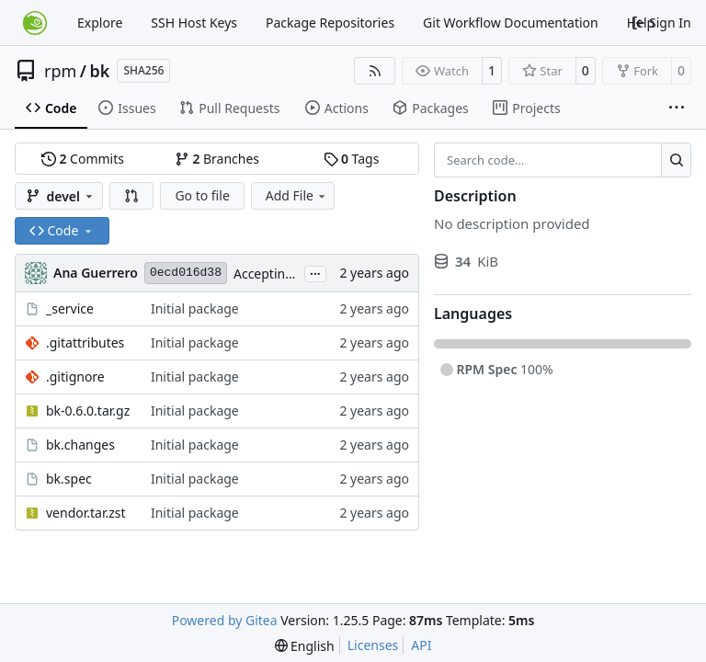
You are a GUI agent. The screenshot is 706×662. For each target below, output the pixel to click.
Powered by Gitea (225, 620)
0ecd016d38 (186, 273)
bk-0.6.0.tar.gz (88, 410)
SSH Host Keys (194, 22)
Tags (352, 158)
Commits (82, 158)
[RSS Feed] (375, 71)
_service (70, 308)
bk (100, 71)
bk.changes (80, 444)
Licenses (373, 645)
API (421, 645)
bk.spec (69, 478)
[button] (131, 196)
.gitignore (75, 376)
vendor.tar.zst (86, 512)
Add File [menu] (297, 195)
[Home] (35, 23)
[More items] (676, 108)
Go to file (202, 195)
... (315, 272)
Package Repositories (330, 22)
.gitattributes (85, 342)
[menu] (305, 646)
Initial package (195, 308)
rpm (60, 71)
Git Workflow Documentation (510, 22)
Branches (217, 158)
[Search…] (676, 160)
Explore (99, 22)
